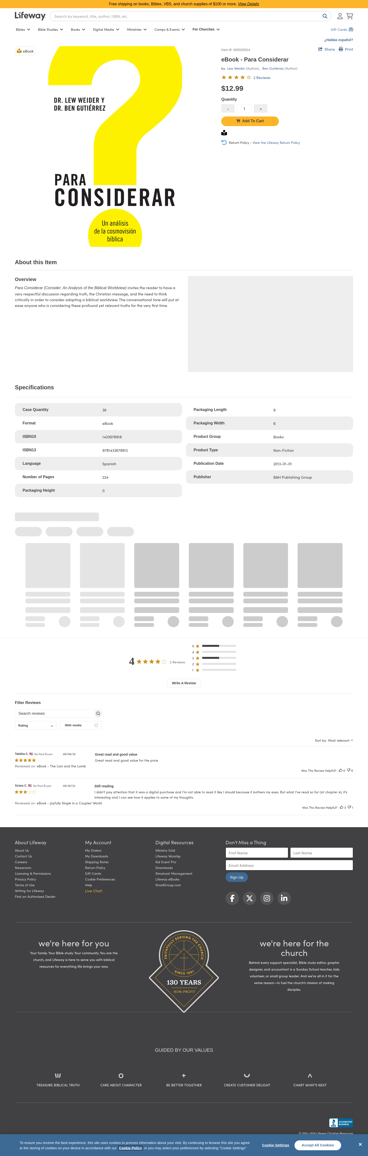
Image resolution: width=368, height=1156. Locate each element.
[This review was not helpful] (348, 770)
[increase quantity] (260, 108)
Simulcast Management (173, 873)
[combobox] (190, 16)
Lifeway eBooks (167, 879)
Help (88, 884)
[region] (184, 1145)
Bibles (23, 29)
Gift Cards (93, 873)
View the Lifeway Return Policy (276, 142)
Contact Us (23, 856)
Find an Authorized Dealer (35, 896)
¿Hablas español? (338, 40)
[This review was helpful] (340, 770)
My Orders (93, 850)
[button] (215, 647)
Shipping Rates (97, 861)
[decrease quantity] (228, 108)
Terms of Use (25, 884)
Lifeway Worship (168, 856)
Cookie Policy (130, 1148)
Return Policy (95, 867)
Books (78, 29)
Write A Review (184, 683)
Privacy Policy (25, 879)
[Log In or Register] (340, 16)
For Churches (206, 29)
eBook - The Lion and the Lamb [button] (61, 766)
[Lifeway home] (30, 16)
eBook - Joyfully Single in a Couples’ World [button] (69, 803)
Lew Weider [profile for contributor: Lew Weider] (236, 68)
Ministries (137, 29)
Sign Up (237, 877)
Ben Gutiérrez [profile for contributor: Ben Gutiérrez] (273, 68)
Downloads (164, 867)
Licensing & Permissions (33, 873)
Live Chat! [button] (93, 890)
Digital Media (106, 29)
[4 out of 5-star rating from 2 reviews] (245, 77)
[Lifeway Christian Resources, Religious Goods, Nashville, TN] (341, 1122)
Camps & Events (169, 29)
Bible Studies (50, 29)
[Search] (324, 16)
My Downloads (96, 856)
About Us (22, 850)
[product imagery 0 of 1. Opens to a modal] (115, 146)
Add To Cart (250, 121)
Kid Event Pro (165, 861)
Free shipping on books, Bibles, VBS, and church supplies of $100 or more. (184, 4)
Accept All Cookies (318, 1145)
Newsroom (23, 867)
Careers (21, 861)
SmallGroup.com (168, 884)
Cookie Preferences (100, 879)
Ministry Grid (165, 850)
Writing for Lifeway (29, 890)
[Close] (360, 1144)
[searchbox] (54, 713)
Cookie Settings (275, 1145)
